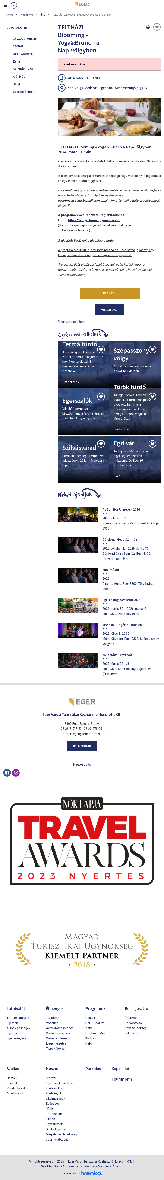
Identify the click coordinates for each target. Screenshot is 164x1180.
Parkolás (93, 1068)
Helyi (16, 84)
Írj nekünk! (82, 746)
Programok (26, 14)
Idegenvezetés (56, 1043)
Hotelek (12, 1078)
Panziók (12, 1083)
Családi (18, 46)
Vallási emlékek (56, 1038)
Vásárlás (52, 1023)
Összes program (25, 38)
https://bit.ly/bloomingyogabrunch (94, 220)
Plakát (110, 293)
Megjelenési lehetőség (61, 1134)
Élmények (55, 1008)
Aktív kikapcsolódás (60, 1028)
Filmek (50, 1119)
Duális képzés (55, 1129)
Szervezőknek (23, 91)
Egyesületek (54, 1124)
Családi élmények (58, 1033)
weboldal (109, 309)
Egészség (53, 1104)
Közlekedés (54, 1088)
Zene (16, 61)
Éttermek (131, 1018)
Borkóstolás (133, 1023)
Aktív (42, 14)
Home (9, 14)
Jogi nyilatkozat (57, 1139)
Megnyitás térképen (71, 322)
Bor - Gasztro (23, 53)
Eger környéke (16, 1038)
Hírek (49, 1109)
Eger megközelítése (59, 1083)
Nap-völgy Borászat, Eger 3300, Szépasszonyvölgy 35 (107, 88)
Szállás (13, 1068)
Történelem (54, 1114)
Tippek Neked (55, 1049)
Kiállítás (19, 76)
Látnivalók (16, 1008)
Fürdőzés (52, 1018)
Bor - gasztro (136, 1008)
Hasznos (54, 1068)
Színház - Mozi (23, 69)
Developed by (82, 1173)
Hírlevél (51, 1078)
